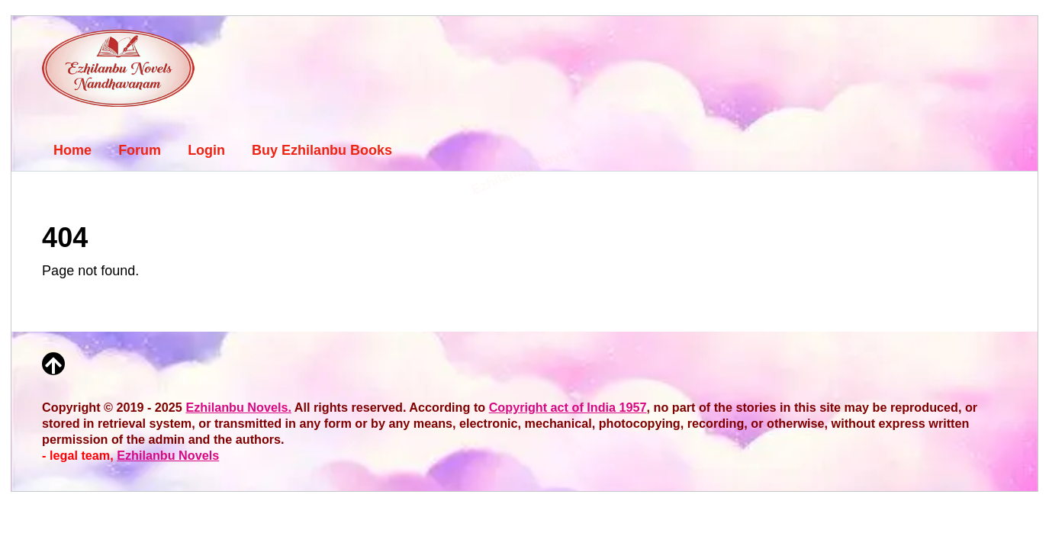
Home (72, 150)
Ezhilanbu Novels (168, 455)
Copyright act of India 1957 (568, 407)
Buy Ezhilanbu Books (322, 150)
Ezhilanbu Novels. (238, 407)
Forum (139, 150)
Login (206, 150)
